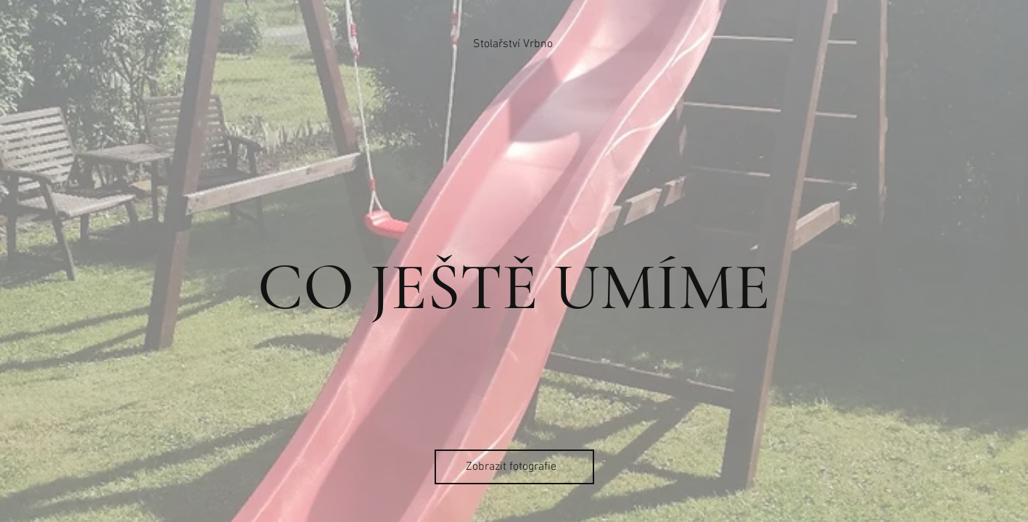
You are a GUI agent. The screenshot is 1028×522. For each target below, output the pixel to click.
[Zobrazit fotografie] (514, 467)
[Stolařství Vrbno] (514, 43)
